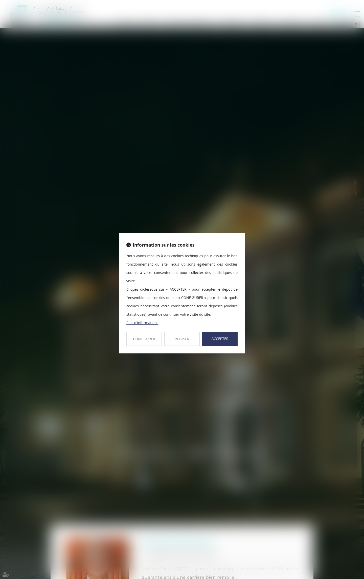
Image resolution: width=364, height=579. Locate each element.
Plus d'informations (142, 322)
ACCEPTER (220, 338)
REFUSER (182, 338)
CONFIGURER (144, 338)
